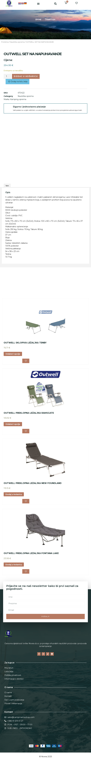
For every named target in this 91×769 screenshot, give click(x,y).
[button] (38, 4)
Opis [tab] (7, 185)
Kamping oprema (18, 99)
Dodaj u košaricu (26, 76)
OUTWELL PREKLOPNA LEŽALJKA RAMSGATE (29, 413)
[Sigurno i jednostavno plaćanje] (8, 108)
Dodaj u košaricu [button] (13, 494)
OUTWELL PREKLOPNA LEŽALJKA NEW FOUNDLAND (33, 483)
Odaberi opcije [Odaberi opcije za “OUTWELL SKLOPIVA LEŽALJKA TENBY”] (12, 354)
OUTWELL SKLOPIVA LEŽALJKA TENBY (25, 342)
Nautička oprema (17, 42)
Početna (4, 42)
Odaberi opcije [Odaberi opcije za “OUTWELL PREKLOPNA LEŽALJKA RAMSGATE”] (12, 424)
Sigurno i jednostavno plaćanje (29, 106)
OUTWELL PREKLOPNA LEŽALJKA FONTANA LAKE (31, 553)
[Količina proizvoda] (7, 76)
